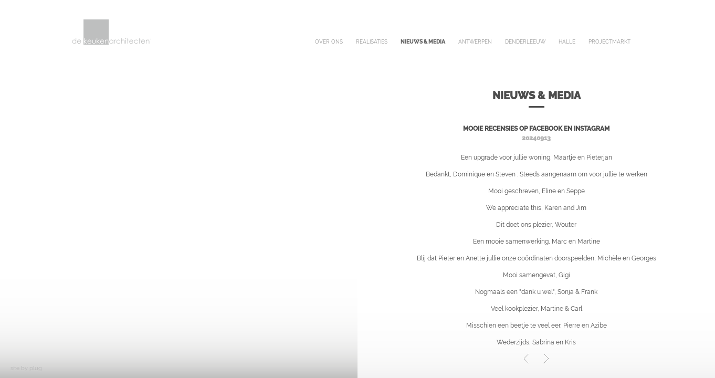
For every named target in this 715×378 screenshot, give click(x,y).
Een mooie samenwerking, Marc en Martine (536, 241)
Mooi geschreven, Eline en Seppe (536, 191)
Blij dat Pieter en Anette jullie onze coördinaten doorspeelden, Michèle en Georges (536, 258)
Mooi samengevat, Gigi (536, 275)
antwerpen (475, 42)
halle (567, 42)
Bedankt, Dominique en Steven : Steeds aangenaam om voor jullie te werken (536, 174)
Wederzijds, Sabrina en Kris (536, 342)
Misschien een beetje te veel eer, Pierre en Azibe (536, 325)
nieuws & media (423, 42)
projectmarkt (609, 42)
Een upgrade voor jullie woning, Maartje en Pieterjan (536, 157)
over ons (329, 42)
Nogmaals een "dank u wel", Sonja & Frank (536, 292)
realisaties (371, 42)
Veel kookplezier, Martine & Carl (536, 308)
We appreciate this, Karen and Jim (536, 208)
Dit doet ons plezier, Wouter (536, 224)
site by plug (26, 368)
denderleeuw (525, 42)
